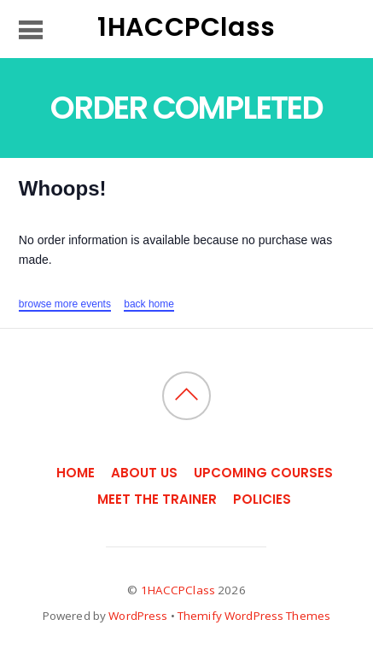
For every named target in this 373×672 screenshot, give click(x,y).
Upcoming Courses (263, 473)
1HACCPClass (178, 590)
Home (75, 473)
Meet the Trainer (157, 499)
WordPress (137, 615)
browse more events (65, 304)
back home (149, 304)
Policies (262, 499)
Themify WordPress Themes (254, 615)
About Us (144, 473)
